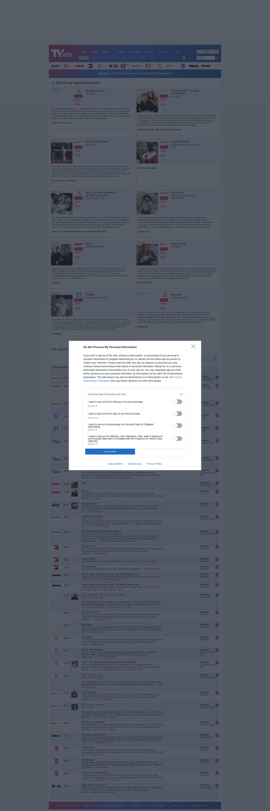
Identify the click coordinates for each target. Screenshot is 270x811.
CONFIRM (110, 451)
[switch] (177, 401)
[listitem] (135, 394)
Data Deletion (115, 463)
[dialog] (135, 405)
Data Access (135, 463)
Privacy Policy (154, 463)
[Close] (194, 347)
